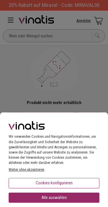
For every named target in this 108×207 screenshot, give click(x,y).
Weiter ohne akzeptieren (26, 169)
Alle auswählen (54, 197)
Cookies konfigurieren (54, 182)
